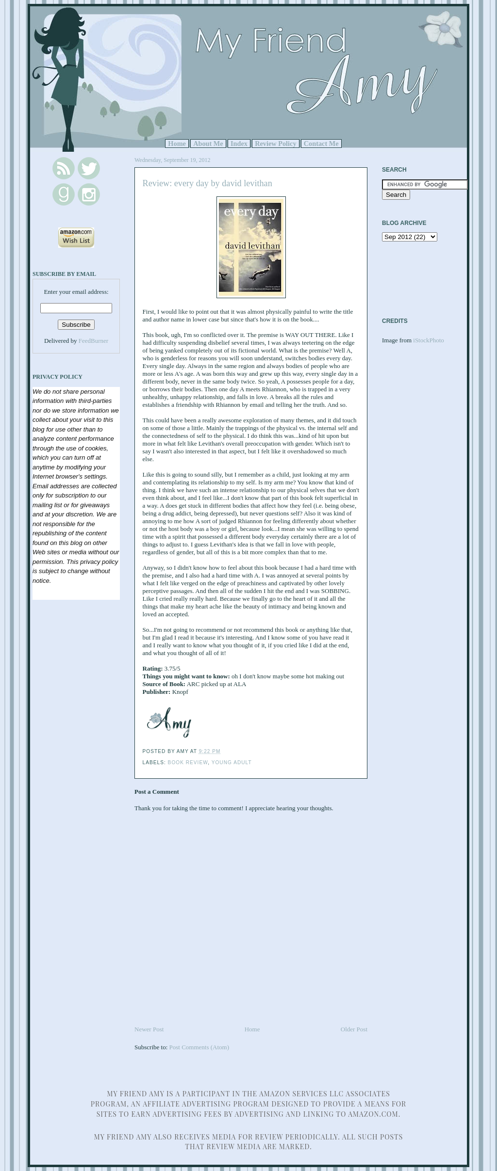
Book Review (188, 762)
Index (239, 143)
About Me (208, 143)
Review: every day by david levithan (207, 183)
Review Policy (275, 143)
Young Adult (232, 762)
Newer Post (149, 1029)
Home (177, 143)
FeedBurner (93, 340)
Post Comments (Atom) (199, 1047)
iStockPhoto (428, 340)
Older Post (354, 1029)
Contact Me (321, 143)
